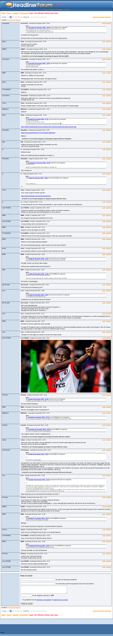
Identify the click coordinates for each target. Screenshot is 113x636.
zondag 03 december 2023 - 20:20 (38, 399)
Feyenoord (24, 13)
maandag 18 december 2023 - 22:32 (38, 479)
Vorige (4, 17)
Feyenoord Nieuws (14, 20)
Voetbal (15, 13)
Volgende (26, 17)
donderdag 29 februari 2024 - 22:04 (38, 545)
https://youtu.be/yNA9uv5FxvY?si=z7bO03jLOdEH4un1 (38, 133)
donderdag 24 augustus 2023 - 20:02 (39, 163)
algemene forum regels (60, 601)
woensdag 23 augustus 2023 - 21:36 (39, 27)
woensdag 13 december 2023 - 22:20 (39, 429)
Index (3, 13)
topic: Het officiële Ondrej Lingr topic (43, 13)
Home (45, 10)
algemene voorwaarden (44, 601)
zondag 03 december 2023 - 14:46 (38, 274)
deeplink (108, 23)
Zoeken (67, 10)
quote (103, 23)
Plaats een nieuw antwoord (102, 17)
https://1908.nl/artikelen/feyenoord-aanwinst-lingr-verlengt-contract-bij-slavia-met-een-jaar (48, 127)
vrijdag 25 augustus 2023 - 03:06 (38, 178)
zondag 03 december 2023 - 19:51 (38, 295)
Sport (9, 13)
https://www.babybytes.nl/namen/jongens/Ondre (36, 196)
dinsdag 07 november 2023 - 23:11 (38, 518)
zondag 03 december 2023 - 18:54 (38, 454)
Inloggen (52, 10)
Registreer (59, 10)
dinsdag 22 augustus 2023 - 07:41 (38, 119)
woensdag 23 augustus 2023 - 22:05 (39, 63)
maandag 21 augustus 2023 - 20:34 (38, 417)
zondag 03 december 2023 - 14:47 (38, 258)
